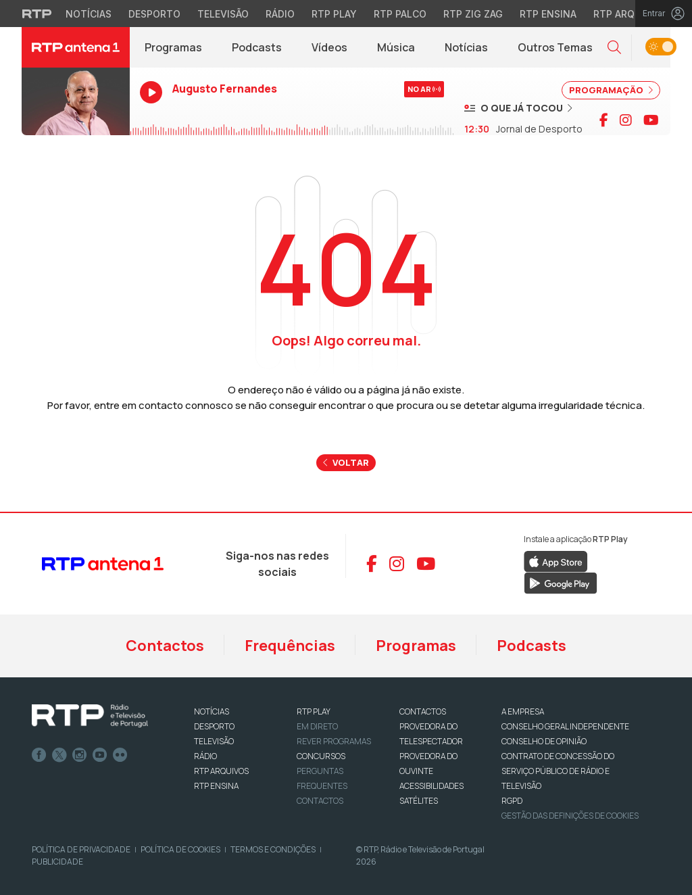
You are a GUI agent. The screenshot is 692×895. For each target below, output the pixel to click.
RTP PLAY (313, 711)
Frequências (290, 645)
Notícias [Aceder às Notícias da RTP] (89, 14)
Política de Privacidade (81, 849)
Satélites (418, 800)
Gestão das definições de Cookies (570, 815)
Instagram (79, 755)
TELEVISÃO (214, 741)
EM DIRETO (317, 726)
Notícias (466, 47)
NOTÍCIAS (211, 711)
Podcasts (257, 47)
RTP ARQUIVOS (221, 771)
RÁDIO (205, 756)
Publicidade (57, 861)
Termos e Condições (273, 849)
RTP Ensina (216, 786)
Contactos (165, 645)
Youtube (100, 755)
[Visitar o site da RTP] (37, 13)
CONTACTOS (422, 711)
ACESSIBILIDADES (431, 786)
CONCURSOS (321, 756)
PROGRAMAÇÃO (611, 90)
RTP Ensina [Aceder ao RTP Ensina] (548, 14)
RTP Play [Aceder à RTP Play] (334, 14)
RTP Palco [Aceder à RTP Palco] (400, 14)
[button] (614, 47)
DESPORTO (214, 726)
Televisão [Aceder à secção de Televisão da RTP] (223, 14)
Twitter (59, 755)
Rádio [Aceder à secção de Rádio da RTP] (280, 14)
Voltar (346, 462)
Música (396, 47)
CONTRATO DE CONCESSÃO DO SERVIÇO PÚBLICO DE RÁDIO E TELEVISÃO (557, 771)
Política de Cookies (180, 849)
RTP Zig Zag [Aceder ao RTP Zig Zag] (473, 14)
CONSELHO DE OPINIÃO (544, 741)
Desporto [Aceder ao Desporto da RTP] (154, 14)
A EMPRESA (522, 711)
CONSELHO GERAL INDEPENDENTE (565, 726)
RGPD (511, 800)
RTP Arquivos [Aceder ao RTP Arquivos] (628, 14)
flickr (120, 755)
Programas (173, 47)
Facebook (39, 755)
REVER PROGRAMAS (334, 741)
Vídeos (329, 47)
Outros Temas (555, 47)
